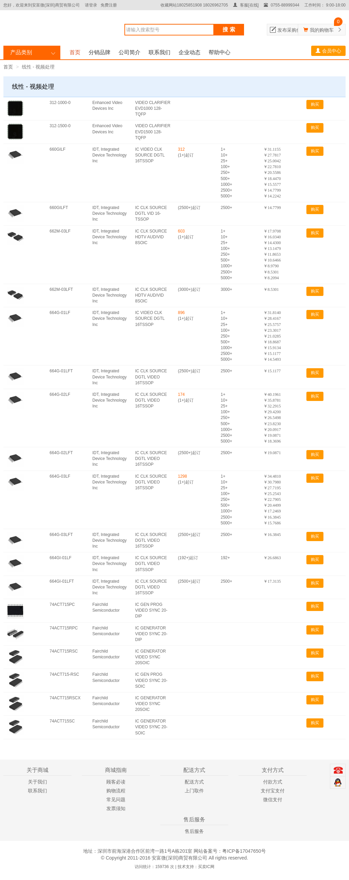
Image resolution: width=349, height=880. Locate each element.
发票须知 (115, 808)
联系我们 (159, 52)
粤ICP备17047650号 (244, 851)
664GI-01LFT (62, 581)
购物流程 (115, 790)
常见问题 (115, 799)
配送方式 (194, 782)
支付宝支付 (273, 790)
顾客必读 (115, 782)
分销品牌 (99, 52)
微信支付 (272, 799)
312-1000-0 (60, 102)
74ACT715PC (62, 604)
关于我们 (37, 782)
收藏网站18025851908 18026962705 (194, 5)
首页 (75, 52)
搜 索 (229, 29)
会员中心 (328, 51)
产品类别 (21, 52)
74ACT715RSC (64, 651)
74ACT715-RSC (64, 674)
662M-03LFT (61, 289)
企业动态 (189, 52)
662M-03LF (60, 231)
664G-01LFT (61, 371)
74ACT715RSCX (65, 698)
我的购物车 (322, 30)
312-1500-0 (60, 125)
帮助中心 (219, 52)
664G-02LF (60, 394)
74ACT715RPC (64, 628)
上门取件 (194, 790)
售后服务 (194, 831)
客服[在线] (246, 5)
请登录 (91, 5)
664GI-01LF (61, 557)
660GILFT (59, 207)
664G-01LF (60, 312)
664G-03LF (60, 476)
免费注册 (109, 5)
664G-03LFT (61, 534)
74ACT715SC (62, 721)
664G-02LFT (61, 452)
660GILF (58, 149)
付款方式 (272, 782)
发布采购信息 (291, 30)
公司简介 (129, 52)
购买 (315, 104)
